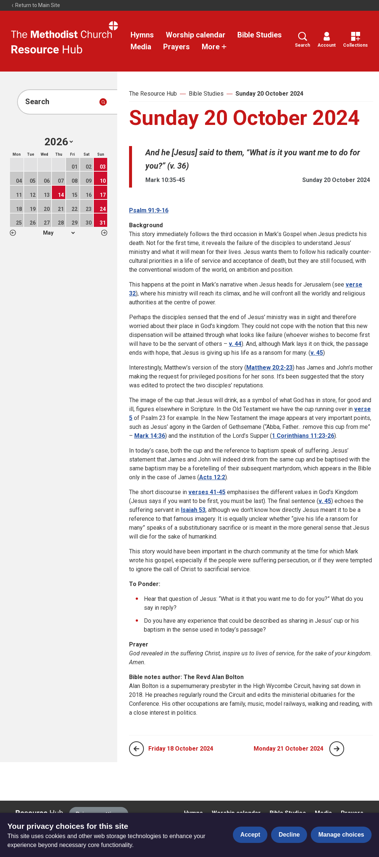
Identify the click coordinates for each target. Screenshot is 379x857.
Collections (355, 40)
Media (141, 46)
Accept (250, 834)
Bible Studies (259, 34)
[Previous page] (136, 748)
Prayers (176, 46)
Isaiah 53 (193, 509)
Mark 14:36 (149, 435)
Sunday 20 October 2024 (269, 93)
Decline (289, 834)
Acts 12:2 (212, 477)
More (214, 46)
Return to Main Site (35, 5)
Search (302, 40)
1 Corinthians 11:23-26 (303, 435)
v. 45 (316, 352)
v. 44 (235, 343)
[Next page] (336, 748)
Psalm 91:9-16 (148, 210)
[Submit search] (103, 102)
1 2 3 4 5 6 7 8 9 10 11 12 (59, 232)
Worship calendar (195, 34)
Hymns (142, 34)
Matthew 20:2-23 (269, 367)
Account (326, 40)
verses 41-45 (206, 492)
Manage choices (341, 834)
